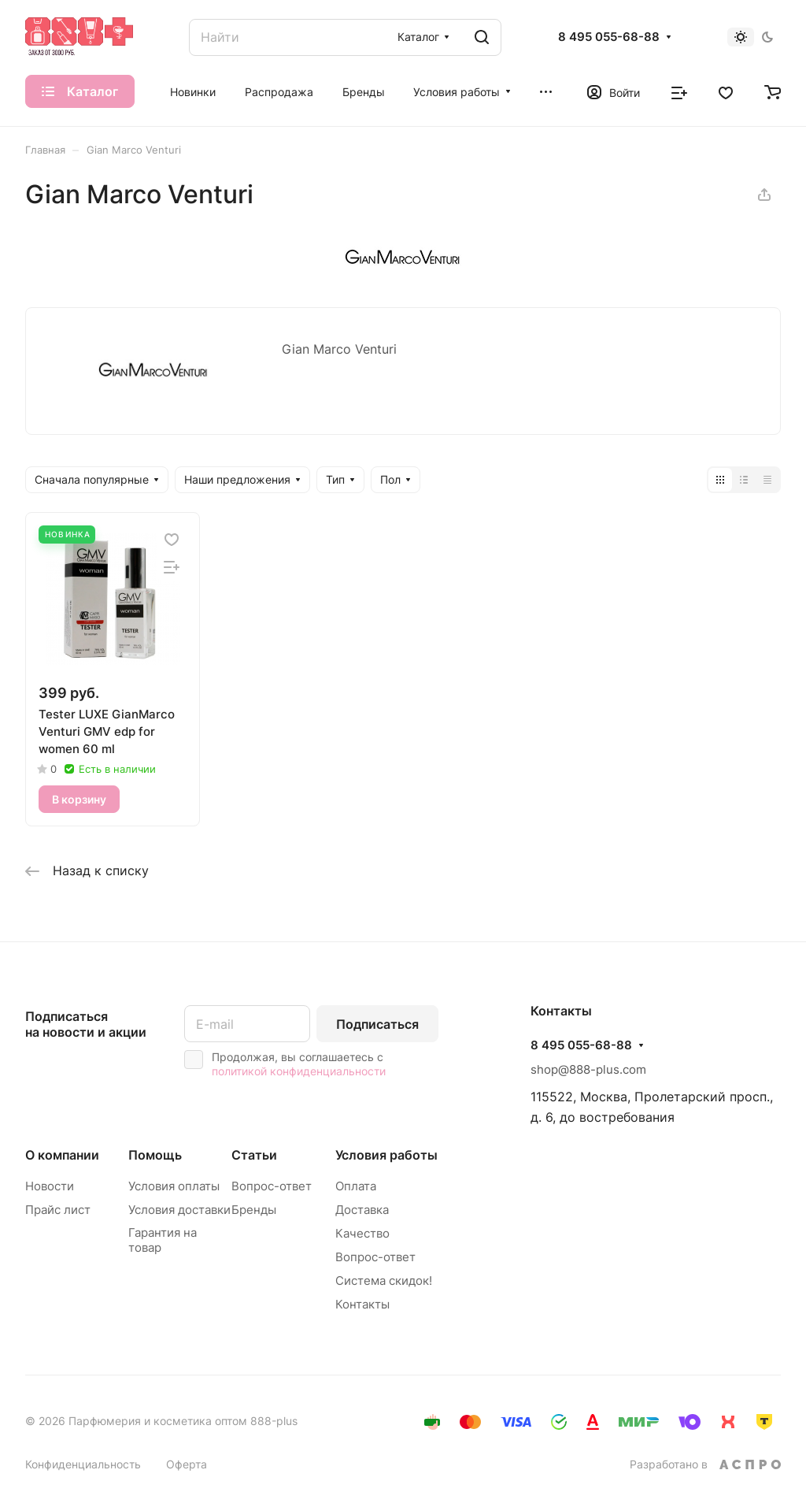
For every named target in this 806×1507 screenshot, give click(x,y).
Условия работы (386, 1155)
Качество (362, 1233)
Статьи (254, 1155)
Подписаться (377, 1024)
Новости (49, 1186)
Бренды (253, 1209)
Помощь (155, 1155)
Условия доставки (179, 1209)
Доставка (362, 1209)
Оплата (355, 1186)
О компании (62, 1155)
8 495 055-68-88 (609, 37)
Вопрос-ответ (271, 1186)
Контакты (362, 1304)
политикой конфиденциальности (299, 1071)
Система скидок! (383, 1280)
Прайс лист (58, 1209)
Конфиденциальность (83, 1464)
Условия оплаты (174, 1186)
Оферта (186, 1464)
